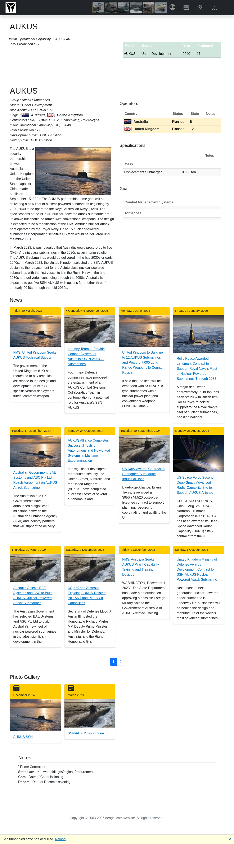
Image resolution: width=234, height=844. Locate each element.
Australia (136, 121)
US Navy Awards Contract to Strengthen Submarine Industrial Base (143, 474)
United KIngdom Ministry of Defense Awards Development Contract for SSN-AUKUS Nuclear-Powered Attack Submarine (197, 569)
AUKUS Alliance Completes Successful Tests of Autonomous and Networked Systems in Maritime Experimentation (89, 450)
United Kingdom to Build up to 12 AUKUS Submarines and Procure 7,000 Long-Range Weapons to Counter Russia (143, 362)
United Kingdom (141, 129)
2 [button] (120, 661)
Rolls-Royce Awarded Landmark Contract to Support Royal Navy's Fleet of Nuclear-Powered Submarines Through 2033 (197, 368)
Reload (60, 839)
